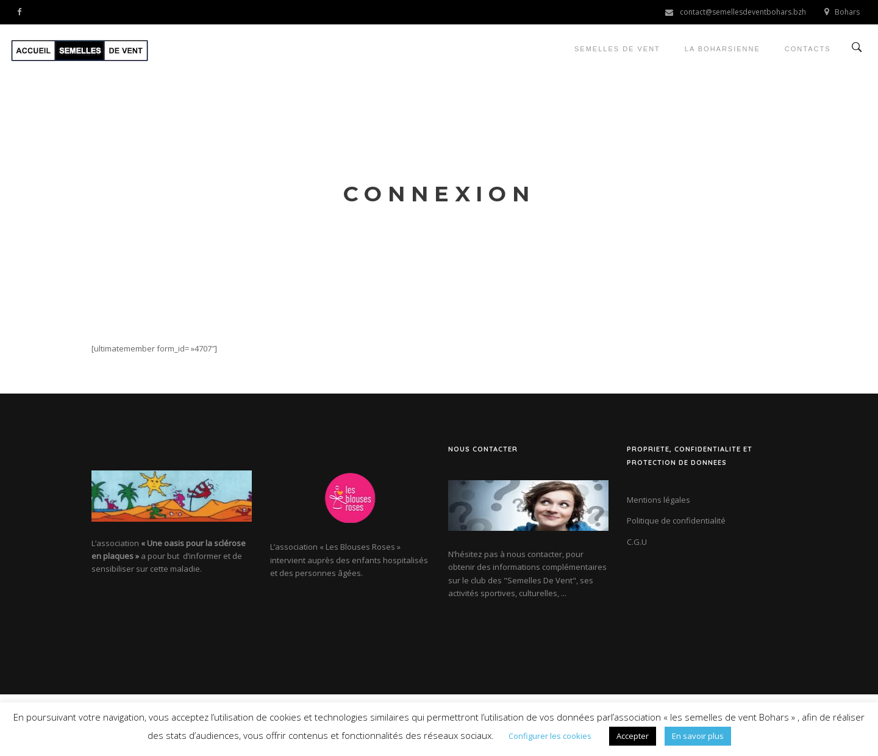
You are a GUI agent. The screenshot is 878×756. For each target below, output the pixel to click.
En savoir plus (698, 735)
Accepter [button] (632, 735)
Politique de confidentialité (676, 520)
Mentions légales (658, 499)
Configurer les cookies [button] (550, 735)
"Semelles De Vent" (540, 580)
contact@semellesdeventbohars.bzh (743, 12)
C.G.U (637, 541)
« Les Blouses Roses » (360, 546)
